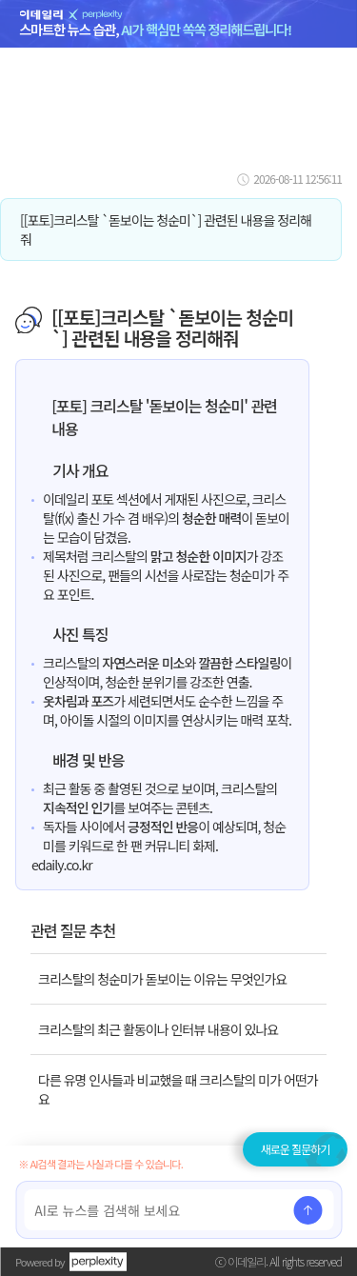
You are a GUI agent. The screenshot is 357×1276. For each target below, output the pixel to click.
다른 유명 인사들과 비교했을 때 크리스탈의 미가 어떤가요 (178, 1089)
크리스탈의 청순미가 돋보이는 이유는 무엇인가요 (162, 978)
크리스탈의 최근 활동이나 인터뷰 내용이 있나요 (158, 1029)
